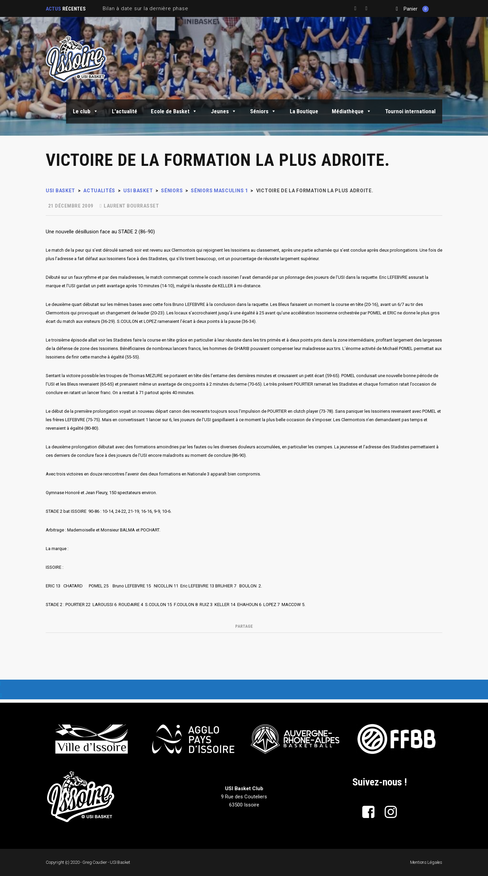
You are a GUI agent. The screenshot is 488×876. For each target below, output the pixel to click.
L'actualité (124, 111)
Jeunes (224, 111)
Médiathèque (351, 111)
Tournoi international (410, 111)
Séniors (263, 111)
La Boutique (304, 111)
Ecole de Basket (174, 111)
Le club (85, 111)
